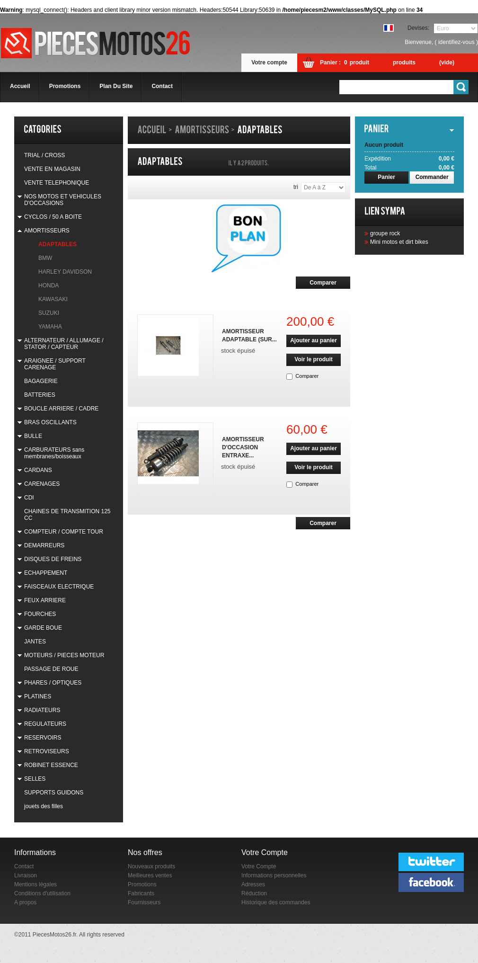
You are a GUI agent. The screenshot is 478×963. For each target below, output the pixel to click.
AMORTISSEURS (47, 230)
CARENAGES (42, 484)
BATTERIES (39, 395)
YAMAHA (50, 326)
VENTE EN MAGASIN (52, 169)
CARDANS (38, 470)
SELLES (34, 779)
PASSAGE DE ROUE (51, 669)
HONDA (48, 285)
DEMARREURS (44, 545)
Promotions (142, 884)
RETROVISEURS (46, 751)
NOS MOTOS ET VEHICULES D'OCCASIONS (62, 199)
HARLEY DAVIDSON (65, 271)
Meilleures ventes (150, 875)
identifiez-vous (456, 42)
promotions (65, 86)
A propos (25, 902)
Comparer (307, 376)
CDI (29, 497)
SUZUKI (48, 313)
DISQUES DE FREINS (52, 559)
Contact (24, 866)
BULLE (33, 436)
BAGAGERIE (41, 381)
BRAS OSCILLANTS (50, 422)
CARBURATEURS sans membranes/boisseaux (54, 453)
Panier (386, 177)
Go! (461, 87)
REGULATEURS (45, 724)
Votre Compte (258, 866)
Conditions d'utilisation (42, 893)
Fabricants (141, 893)
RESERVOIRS (42, 737)
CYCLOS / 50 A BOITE (53, 217)
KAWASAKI (53, 299)
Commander (432, 177)
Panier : (330, 62)
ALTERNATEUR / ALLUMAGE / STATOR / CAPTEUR (64, 343)
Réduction (254, 893)
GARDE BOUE (43, 627)
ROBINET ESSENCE (51, 765)
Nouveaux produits (151, 866)
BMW (45, 258)
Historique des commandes (275, 902)
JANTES (35, 641)
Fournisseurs (144, 902)
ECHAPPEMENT (45, 573)
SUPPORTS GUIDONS (53, 792)
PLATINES (37, 696)
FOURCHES (40, 614)
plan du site (116, 86)
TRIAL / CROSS (44, 155)
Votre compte (269, 62)
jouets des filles (43, 806)
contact (162, 86)
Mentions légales (35, 884)
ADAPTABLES (57, 244)
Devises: (418, 28)
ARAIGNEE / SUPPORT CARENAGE (55, 364)
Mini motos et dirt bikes (399, 242)
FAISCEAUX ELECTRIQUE (59, 586)
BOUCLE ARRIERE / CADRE (61, 408)
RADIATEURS (42, 710)
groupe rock (385, 233)
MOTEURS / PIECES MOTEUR (64, 655)
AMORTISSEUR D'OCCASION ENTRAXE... (243, 447)
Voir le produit (313, 359)
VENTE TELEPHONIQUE (56, 182)
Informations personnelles (273, 875)
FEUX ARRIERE (45, 600)
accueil (20, 86)
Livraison (25, 875)
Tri (295, 187)
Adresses (253, 884)
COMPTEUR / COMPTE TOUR (63, 531)
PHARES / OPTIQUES (52, 682)
